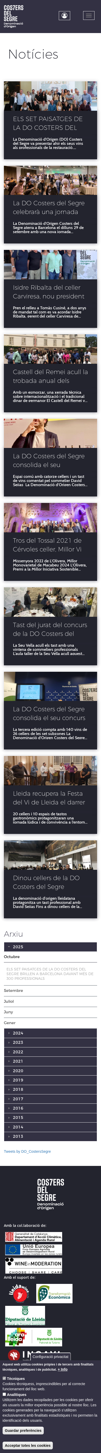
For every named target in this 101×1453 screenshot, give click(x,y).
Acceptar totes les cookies (28, 1445)
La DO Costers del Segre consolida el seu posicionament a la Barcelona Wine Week (49, 461)
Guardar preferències (23, 1430)
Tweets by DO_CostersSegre (27, 1151)
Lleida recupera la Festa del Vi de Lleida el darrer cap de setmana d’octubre (49, 798)
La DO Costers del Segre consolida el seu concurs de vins (49, 714)
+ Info (63, 1369)
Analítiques (16, 1395)
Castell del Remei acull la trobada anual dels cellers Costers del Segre (50, 377)
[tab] (50, 957)
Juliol (9, 1001)
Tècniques (16, 1379)
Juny (8, 1012)
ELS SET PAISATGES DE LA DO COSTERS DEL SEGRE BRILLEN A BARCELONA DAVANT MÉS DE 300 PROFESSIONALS (48, 124)
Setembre (13, 990)
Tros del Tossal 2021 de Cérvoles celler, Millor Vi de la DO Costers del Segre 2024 (47, 545)
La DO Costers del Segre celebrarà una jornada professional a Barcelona (49, 208)
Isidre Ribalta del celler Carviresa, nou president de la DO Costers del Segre (48, 292)
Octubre (12, 956)
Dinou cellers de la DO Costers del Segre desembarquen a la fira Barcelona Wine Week (47, 883)
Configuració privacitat (51, 1357)
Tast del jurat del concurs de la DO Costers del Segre (50, 630)
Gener (10, 1022)
